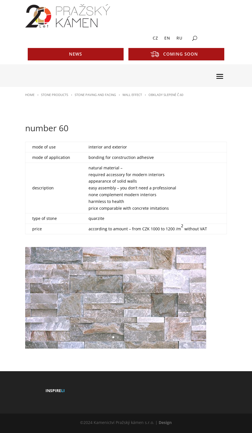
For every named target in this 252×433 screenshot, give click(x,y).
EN (167, 38)
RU (179, 38)
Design (165, 422)
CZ (155, 38)
